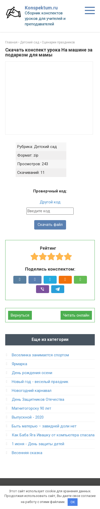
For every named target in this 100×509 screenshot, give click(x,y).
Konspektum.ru (41, 7)
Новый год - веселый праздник (40, 381)
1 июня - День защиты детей (38, 444)
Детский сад (29, 42)
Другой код (50, 202)
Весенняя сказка (27, 452)
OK (72, 502)
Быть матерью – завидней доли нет (44, 426)
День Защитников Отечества (38, 399)
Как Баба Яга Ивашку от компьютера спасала (53, 435)
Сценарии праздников (58, 42)
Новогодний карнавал (31, 390)
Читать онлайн (76, 315)
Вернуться (20, 315)
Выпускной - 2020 (28, 417)
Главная (11, 42)
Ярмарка (19, 364)
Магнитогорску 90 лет (31, 408)
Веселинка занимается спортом (40, 355)
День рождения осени (32, 372)
